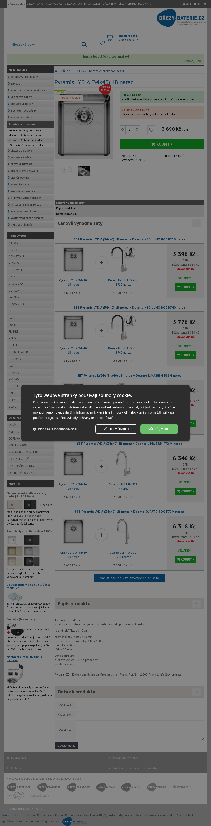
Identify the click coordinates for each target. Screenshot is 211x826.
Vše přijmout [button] (159, 429)
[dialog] (105, 413)
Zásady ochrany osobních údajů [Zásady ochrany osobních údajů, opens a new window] (90, 417)
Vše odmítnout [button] (116, 429)
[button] (55, 429)
